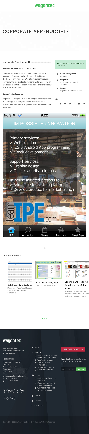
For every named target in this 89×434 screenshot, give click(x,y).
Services (38, 352)
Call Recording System (19, 285)
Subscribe (81, 369)
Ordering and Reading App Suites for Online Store (76, 285)
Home (37, 347)
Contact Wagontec (73, 349)
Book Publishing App (47, 282)
